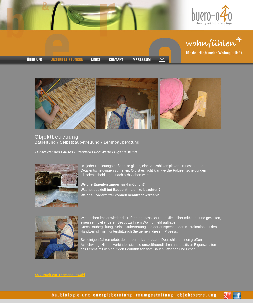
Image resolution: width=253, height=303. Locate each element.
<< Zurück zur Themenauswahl (60, 275)
